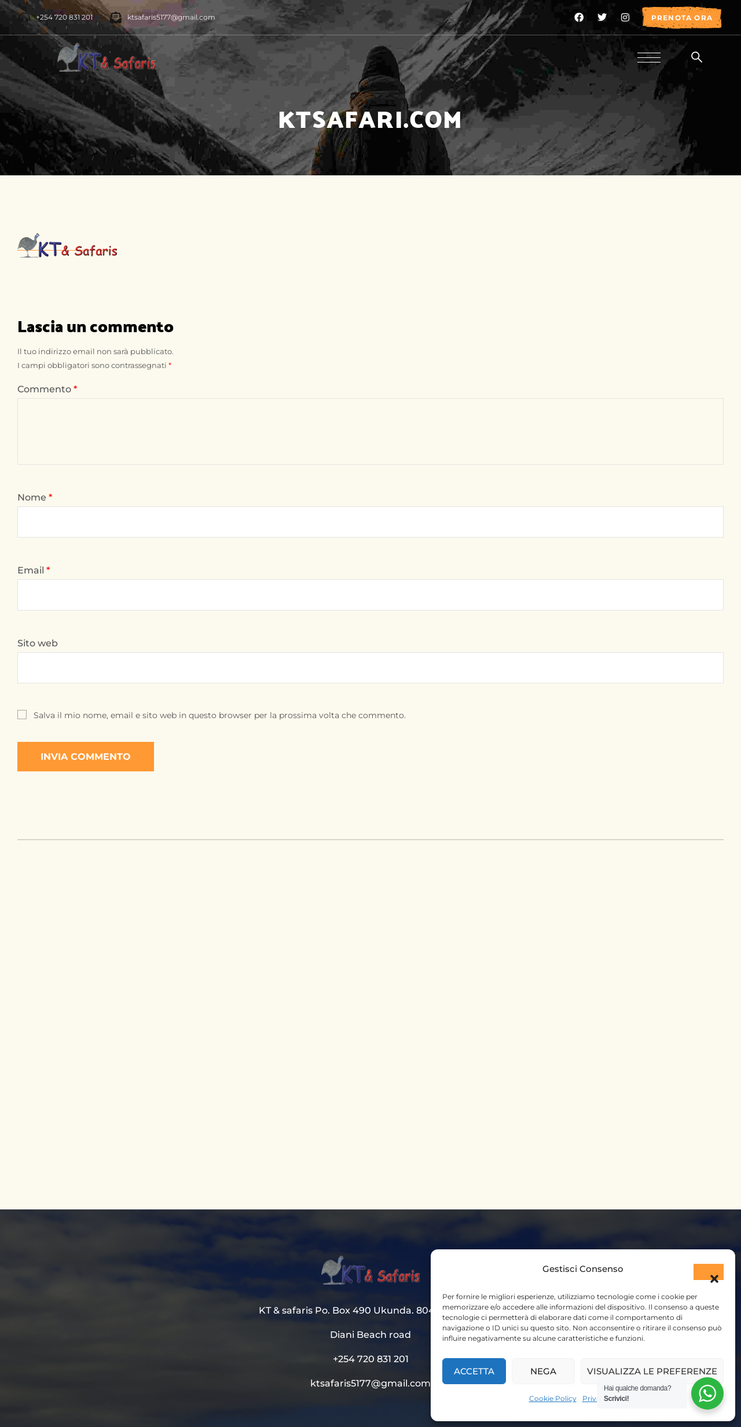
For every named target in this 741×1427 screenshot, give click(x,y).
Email (33, 570)
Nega (543, 1371)
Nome (34, 497)
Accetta (474, 1371)
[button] (709, 1272)
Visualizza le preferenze (652, 1371)
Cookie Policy (553, 1398)
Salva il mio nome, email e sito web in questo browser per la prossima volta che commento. (220, 715)
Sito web (37, 643)
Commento (47, 389)
